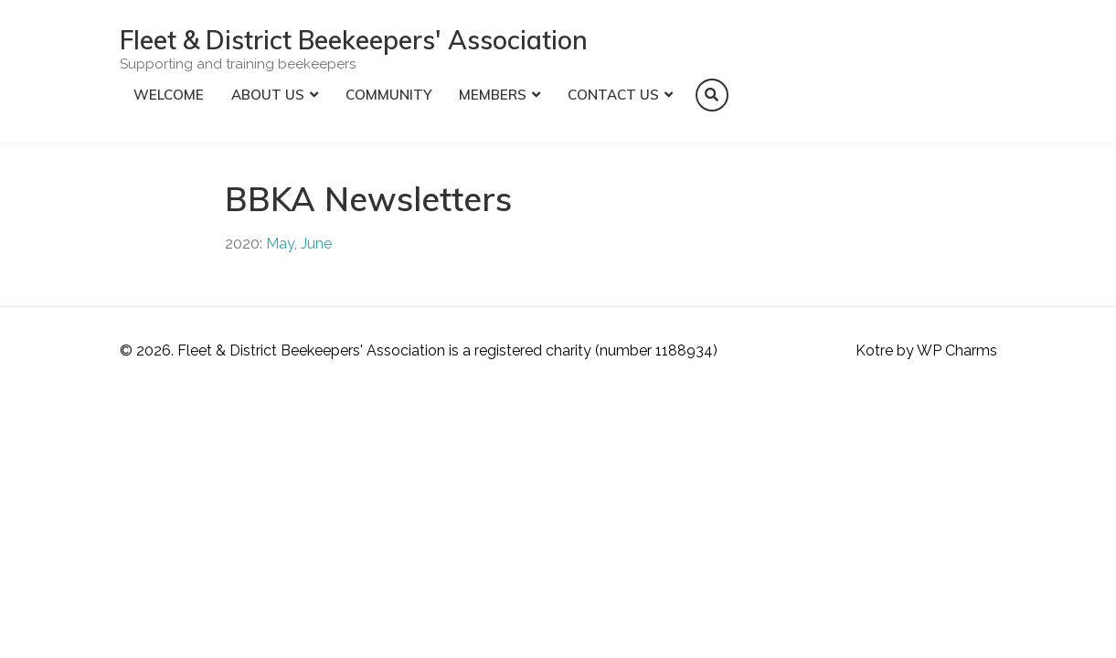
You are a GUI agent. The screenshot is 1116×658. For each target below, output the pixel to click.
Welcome (168, 94)
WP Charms (957, 350)
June (316, 243)
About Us (267, 94)
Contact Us (613, 94)
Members (492, 94)
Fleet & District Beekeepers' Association (354, 40)
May (280, 243)
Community (388, 94)
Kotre (874, 350)
